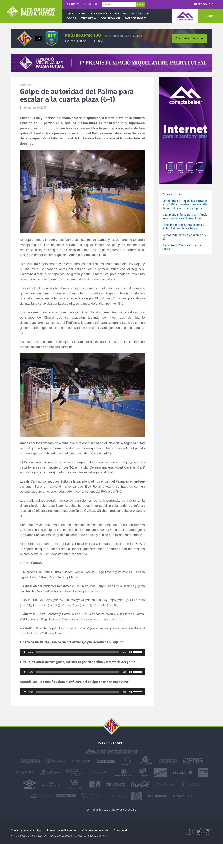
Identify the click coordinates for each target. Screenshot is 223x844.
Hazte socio (202, 4)
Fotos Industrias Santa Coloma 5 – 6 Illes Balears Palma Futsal (184, 226)
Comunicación (110, 18)
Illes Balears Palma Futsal (108, 13)
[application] (82, 652)
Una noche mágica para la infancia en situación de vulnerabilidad (184, 216)
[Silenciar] (130, 652)
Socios (71, 18)
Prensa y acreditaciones (61, 830)
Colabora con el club (95, 830)
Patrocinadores (135, 18)
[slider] (77, 652)
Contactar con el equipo (26, 830)
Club (82, 13)
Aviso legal (120, 830)
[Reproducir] (24, 652)
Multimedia (88, 18)
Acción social (141, 13)
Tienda (208, 16)
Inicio (70, 13)
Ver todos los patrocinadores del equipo (111, 809)
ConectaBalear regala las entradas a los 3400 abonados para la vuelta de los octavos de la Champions (184, 204)
